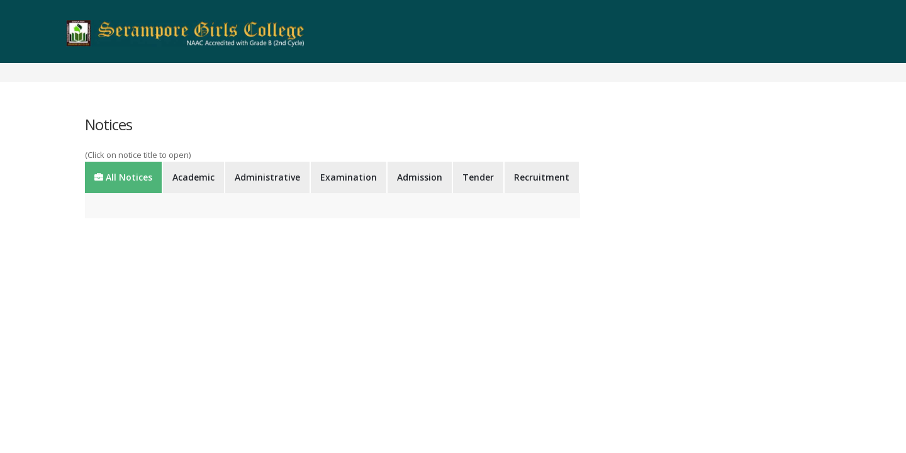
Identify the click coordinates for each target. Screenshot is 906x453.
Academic (193, 177)
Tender (478, 177)
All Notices (123, 177)
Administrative (267, 177)
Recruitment (541, 177)
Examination (348, 177)
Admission (419, 177)
